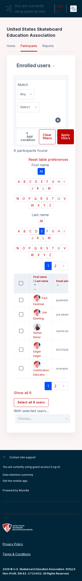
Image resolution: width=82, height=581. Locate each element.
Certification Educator (41, 368)
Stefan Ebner (37, 331)
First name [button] (41, 277)
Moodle (24, 490)
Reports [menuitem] (48, 46)
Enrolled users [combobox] (34, 65)
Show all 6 (22, 393)
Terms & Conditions (17, 554)
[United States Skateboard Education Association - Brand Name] (41, 528)
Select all (25, 280)
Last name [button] (41, 281)
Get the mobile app (15, 480)
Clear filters (47, 136)
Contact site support (22, 457)
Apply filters (65, 136)
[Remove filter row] (58, 120)
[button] (35, 289)
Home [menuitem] (11, 46)
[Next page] (63, 266)
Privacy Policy (13, 544)
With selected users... (31, 411)
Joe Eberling (40, 314)
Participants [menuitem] (29, 46)
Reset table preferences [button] (48, 159)
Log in (60, 8)
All (41, 171)
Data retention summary (18, 474)
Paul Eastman (40, 300)
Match (23, 84)
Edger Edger (37, 350)
